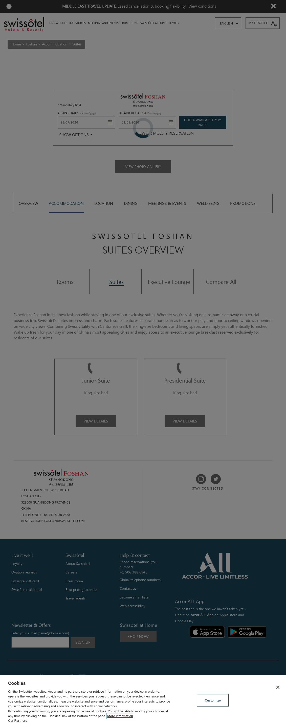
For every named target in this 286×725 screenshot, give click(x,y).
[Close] (277, 687)
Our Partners (17, 720)
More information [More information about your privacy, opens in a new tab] (120, 716)
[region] (143, 700)
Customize (213, 700)
